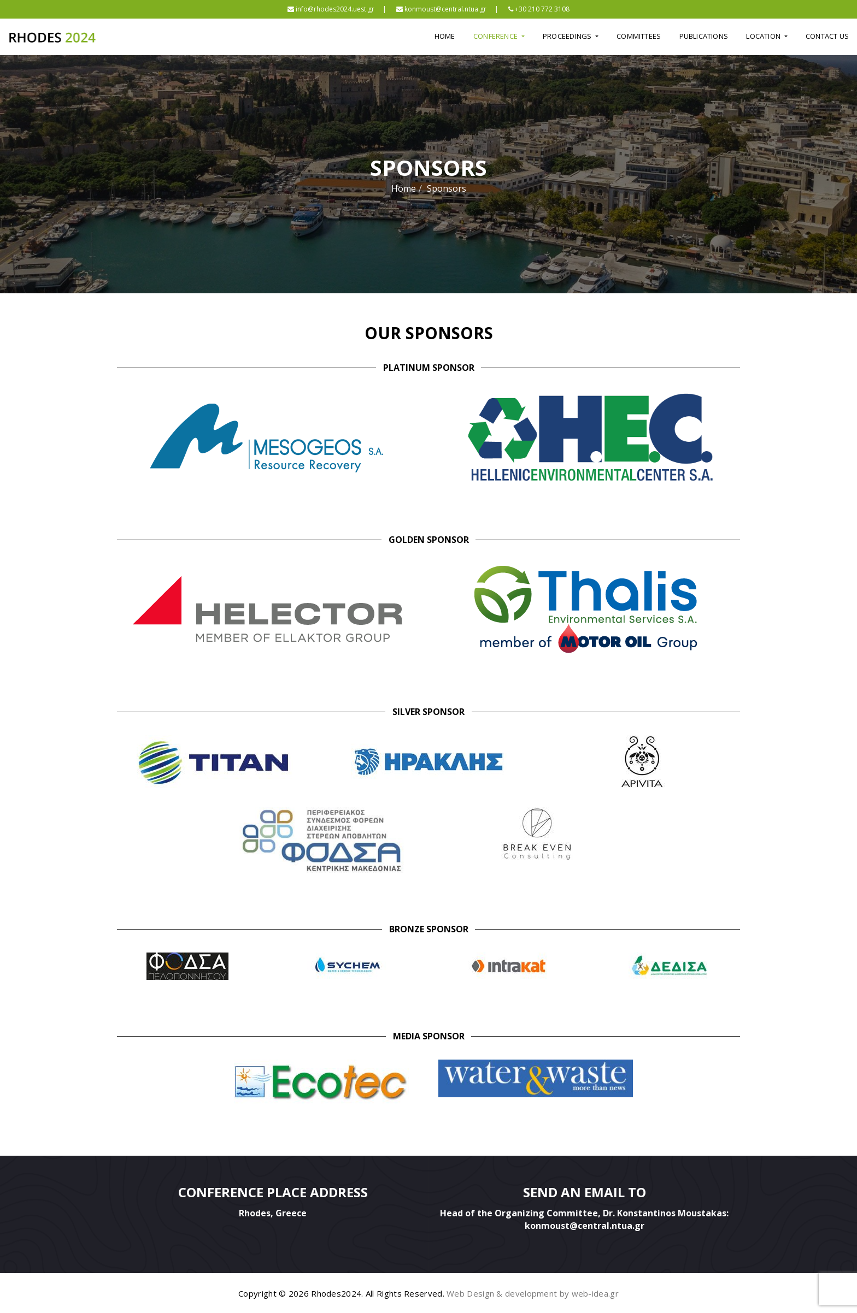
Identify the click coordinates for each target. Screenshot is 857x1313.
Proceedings (568, 36)
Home (445, 36)
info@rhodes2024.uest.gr (330, 9)
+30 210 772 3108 (539, 9)
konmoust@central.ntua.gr (441, 9)
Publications (703, 36)
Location (764, 36)
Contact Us (827, 36)
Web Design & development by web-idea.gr (533, 1293)
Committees (639, 36)
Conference (496, 36)
